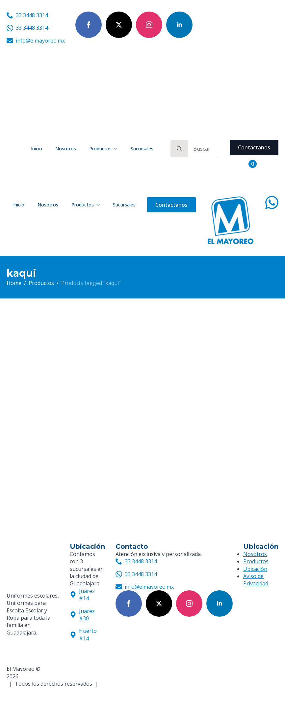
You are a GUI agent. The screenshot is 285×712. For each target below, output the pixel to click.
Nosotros (65, 148)
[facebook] (88, 25)
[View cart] (245, 164)
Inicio (36, 148)
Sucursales (142, 148)
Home (14, 283)
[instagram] (149, 25)
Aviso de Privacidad (255, 580)
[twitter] (119, 25)
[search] (179, 148)
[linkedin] (179, 25)
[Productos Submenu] (118, 149)
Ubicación (255, 569)
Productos (100, 148)
